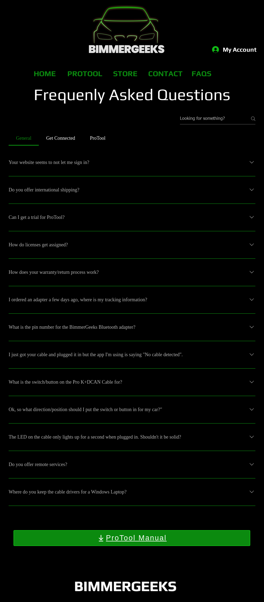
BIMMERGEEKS (125, 586)
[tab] (24, 138)
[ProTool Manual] (131, 538)
